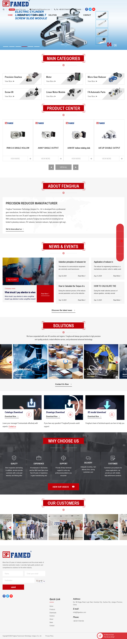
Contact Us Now (63, 384)
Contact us (12, 426)
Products (22, 15)
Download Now (12, 416)
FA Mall (12, 9)
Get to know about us (15, 229)
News (75, 15)
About (65, 15)
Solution (52, 15)
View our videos (63, 486)
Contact (87, 15)
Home (10, 15)
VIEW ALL (63, 167)
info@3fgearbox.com (43, 9)
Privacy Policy (49, 636)
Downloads (37, 15)
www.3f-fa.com (21, 9)
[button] (5, 46)
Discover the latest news (63, 310)
